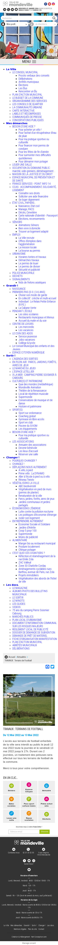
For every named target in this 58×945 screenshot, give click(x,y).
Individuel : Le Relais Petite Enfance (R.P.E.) (37, 303)
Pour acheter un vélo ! (30, 129)
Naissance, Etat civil (29, 206)
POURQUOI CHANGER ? (24, 460)
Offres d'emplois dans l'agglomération (30, 242)
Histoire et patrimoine (30, 406)
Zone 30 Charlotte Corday (32, 565)
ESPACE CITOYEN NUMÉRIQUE (28, 352)
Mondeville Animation (30, 387)
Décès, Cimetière (28, 212)
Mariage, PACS (26, 209)
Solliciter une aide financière (33, 196)
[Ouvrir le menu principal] (29, 62)
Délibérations (25, 78)
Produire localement (29, 546)
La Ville (11, 69)
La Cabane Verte (27, 307)
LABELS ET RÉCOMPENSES (26, 113)
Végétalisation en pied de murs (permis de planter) (35, 491)
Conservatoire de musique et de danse (36, 401)
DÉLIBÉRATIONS (21, 648)
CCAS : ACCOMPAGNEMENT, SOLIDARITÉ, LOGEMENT (34, 188)
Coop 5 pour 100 (28, 530)
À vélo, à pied (26, 470)
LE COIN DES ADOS (22, 333)
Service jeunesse (28, 336)
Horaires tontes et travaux (32, 256)
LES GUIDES (18, 603)
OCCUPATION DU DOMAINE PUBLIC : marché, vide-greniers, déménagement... (33, 169)
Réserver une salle (28, 454)
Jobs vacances (27, 339)
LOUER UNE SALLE (22, 164)
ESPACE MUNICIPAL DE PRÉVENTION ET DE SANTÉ (33, 179)
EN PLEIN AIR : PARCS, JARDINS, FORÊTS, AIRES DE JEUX (34, 363)
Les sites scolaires (28, 314)
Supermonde (25, 396)
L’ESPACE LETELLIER (23, 371)
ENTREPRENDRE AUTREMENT (27, 521)
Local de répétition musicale (33, 393)
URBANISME (19, 253)
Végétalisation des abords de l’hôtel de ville (37, 580)
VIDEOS (16, 607)
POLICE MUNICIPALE (23, 272)
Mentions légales (20, 929)
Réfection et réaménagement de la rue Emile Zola (37, 558)
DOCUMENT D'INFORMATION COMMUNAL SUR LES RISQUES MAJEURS (34, 624)
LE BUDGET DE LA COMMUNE (27, 97)
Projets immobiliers (29, 575)
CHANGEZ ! (18, 463)
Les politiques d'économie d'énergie (38, 514)
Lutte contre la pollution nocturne (36, 511)
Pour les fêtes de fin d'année (34, 151)
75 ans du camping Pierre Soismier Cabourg (30, 612)
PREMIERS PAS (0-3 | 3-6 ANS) (28, 292)
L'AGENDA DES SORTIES (25, 358)
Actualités (21, 657)
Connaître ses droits (29, 193)
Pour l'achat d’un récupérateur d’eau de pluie (37, 134)
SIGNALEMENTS (21, 279)
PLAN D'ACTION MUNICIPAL (27, 94)
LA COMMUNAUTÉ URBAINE (27, 107)
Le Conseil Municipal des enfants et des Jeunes (33, 347)
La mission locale (28, 247)
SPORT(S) (17, 409)
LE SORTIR (17, 597)
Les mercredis (26, 326)
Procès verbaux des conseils (34, 75)
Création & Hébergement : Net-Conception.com (29, 937)
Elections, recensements (32, 218)
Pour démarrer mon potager (33, 161)
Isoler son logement (29, 518)
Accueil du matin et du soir (33, 320)
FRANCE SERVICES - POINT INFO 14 (31, 183)
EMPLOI (16, 234)
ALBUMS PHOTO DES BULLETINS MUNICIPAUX (29, 592)
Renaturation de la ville (30, 495)
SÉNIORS (17, 222)
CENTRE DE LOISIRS (23, 323)
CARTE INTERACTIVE (23, 110)
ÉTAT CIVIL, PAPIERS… (24, 202)
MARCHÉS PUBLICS (22, 616)
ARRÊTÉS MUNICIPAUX (24, 645)
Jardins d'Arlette (27, 527)
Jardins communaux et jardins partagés (34, 503)
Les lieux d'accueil (28, 451)
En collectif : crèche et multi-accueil (37, 298)
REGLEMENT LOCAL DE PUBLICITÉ (30, 629)
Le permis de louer (28, 263)
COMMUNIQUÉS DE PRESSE (27, 116)
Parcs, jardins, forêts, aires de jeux (36, 498)
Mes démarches (16, 123)
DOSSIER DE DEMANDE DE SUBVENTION (33, 632)
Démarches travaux (29, 260)
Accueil (12, 657)
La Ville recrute (26, 237)
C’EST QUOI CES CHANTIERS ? (28, 553)
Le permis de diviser (29, 266)
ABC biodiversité (27, 486)
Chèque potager (27, 549)
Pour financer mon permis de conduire (34, 147)
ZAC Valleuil (25, 562)
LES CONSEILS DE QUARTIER (27, 104)
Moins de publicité (28, 537)
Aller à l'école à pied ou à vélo (34, 476)
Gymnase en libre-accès (31, 419)
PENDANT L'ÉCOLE (22, 311)
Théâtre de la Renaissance (33, 390)
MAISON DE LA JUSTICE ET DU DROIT (32, 174)
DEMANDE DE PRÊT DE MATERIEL (29, 635)
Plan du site (32, 929)
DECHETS (17, 276)
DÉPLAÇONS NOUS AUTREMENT (29, 467)
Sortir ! (10, 355)
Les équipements (28, 428)
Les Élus (23, 88)
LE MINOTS (18, 600)
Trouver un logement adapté (33, 231)
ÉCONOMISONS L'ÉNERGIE (26, 508)
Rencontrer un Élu (28, 91)
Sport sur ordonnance (30, 412)
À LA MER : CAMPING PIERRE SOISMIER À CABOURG (34, 376)
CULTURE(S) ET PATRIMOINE (27, 381)
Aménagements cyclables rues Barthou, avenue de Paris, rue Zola (36, 570)
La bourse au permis (29, 250)
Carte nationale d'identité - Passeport (38, 215)
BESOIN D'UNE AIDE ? (23, 126)
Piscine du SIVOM (28, 425)
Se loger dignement (29, 199)
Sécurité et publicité (29, 269)
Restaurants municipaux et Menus (36, 317)
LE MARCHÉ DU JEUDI (24, 368)
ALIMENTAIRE (19, 540)
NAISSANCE (19, 288)
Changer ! (12, 457)
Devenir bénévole (28, 447)
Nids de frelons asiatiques (32, 282)
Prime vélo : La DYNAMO (31, 473)
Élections (23, 85)
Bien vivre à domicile (29, 228)
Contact (41, 929)
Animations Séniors (29, 225)
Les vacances (26, 330)
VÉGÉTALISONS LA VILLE (25, 483)
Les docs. (12, 585)
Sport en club (26, 422)
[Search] (27, 18)
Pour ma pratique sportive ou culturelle (34, 141)
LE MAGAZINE (19, 588)
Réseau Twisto (26, 479)
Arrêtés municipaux (29, 81)
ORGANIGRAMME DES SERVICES (29, 100)
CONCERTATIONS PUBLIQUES (28, 120)
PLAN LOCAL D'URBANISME (27, 619)
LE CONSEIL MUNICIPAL (25, 72)
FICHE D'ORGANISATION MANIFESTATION (34, 639)
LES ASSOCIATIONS (23, 441)
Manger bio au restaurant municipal (37, 543)
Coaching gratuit (27, 416)
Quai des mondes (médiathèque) (36, 384)
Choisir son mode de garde (33, 295)
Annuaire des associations (32, 444)
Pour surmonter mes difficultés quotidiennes (35, 156)
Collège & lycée (27, 342)
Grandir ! (12, 285)
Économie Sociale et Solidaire (34, 524)
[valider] (44, 832)
